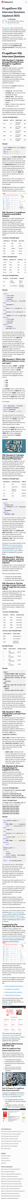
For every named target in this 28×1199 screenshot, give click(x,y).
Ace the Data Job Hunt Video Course (11, 1139)
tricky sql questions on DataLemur (11, 936)
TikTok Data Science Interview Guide (11, 1182)
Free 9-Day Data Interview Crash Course (12, 1129)
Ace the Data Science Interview (9, 1141)
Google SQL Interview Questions (10, 1191)
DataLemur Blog (5, 1154)
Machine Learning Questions (13, 1065)
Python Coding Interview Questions (11, 1172)
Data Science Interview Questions (10, 1167)
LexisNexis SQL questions (12, 987)
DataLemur (22, 189)
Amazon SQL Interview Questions (10, 1186)
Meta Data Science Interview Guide (11, 1179)
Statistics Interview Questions (9, 1174)
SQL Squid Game (6, 1146)
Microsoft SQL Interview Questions (11, 1194)
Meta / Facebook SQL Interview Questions (13, 1189)
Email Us (3, 1161)
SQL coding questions (15, 37)
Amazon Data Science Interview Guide (11, 1184)
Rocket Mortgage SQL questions (14, 984)
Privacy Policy (5, 1156)
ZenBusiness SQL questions (13, 993)
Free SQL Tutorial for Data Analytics (11, 1132)
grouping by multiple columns (10, 1035)
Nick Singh (12, 19)
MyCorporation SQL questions (13, 990)
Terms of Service (5, 1158)
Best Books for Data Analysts (9, 1144)
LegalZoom (7, 28)
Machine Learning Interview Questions (12, 1177)
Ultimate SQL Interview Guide (9, 1137)
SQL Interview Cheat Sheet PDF (10, 1134)
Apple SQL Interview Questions (10, 1196)
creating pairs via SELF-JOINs (10, 1033)
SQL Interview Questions (8, 1169)
